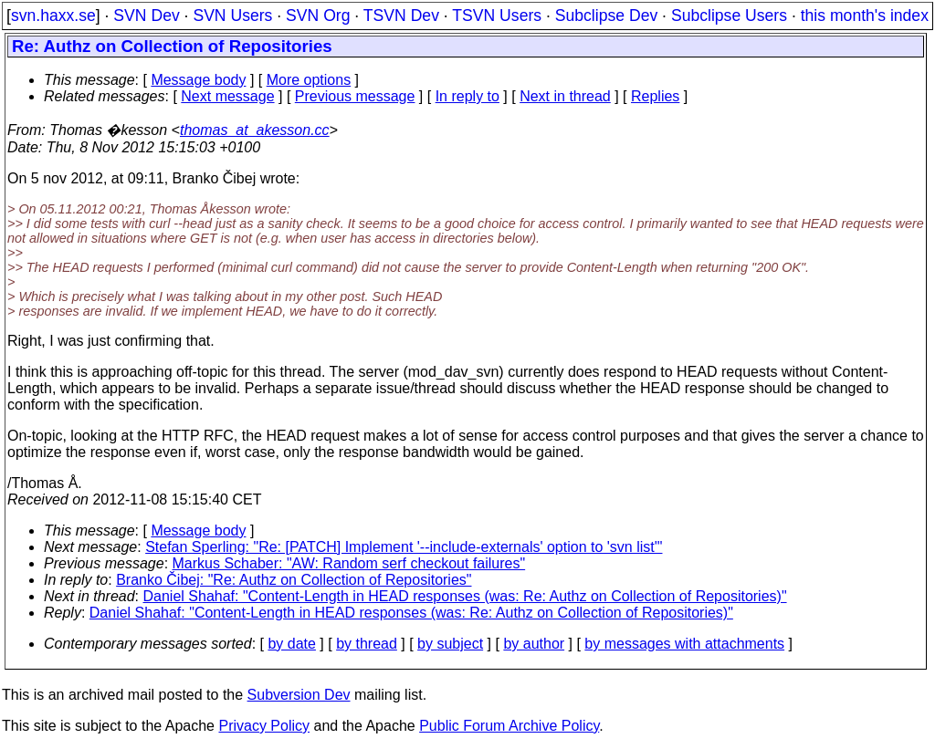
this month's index (865, 15)
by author (533, 643)
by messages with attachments (684, 643)
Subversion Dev (299, 694)
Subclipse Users (729, 15)
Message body (198, 80)
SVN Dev (146, 15)
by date (291, 643)
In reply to (467, 96)
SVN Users (232, 15)
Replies (655, 96)
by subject (450, 643)
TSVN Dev (401, 15)
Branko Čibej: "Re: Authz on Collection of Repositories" (293, 580)
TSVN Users (496, 15)
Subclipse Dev (606, 15)
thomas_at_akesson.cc (255, 130)
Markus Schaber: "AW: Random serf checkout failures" (349, 563)
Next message (227, 96)
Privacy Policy (264, 725)
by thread (366, 643)
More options (309, 80)
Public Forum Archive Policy (509, 725)
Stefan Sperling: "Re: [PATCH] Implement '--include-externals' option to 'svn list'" (403, 547)
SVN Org (318, 15)
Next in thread (565, 96)
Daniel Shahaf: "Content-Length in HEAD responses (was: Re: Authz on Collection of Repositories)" (465, 596)
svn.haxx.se (53, 15)
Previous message (355, 96)
